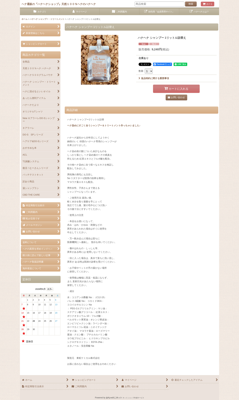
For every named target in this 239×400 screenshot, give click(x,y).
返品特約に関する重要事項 (154, 78)
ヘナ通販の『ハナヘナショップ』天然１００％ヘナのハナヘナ (59, 3)
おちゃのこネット (114, 398)
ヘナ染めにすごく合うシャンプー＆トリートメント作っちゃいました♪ (103, 125)
